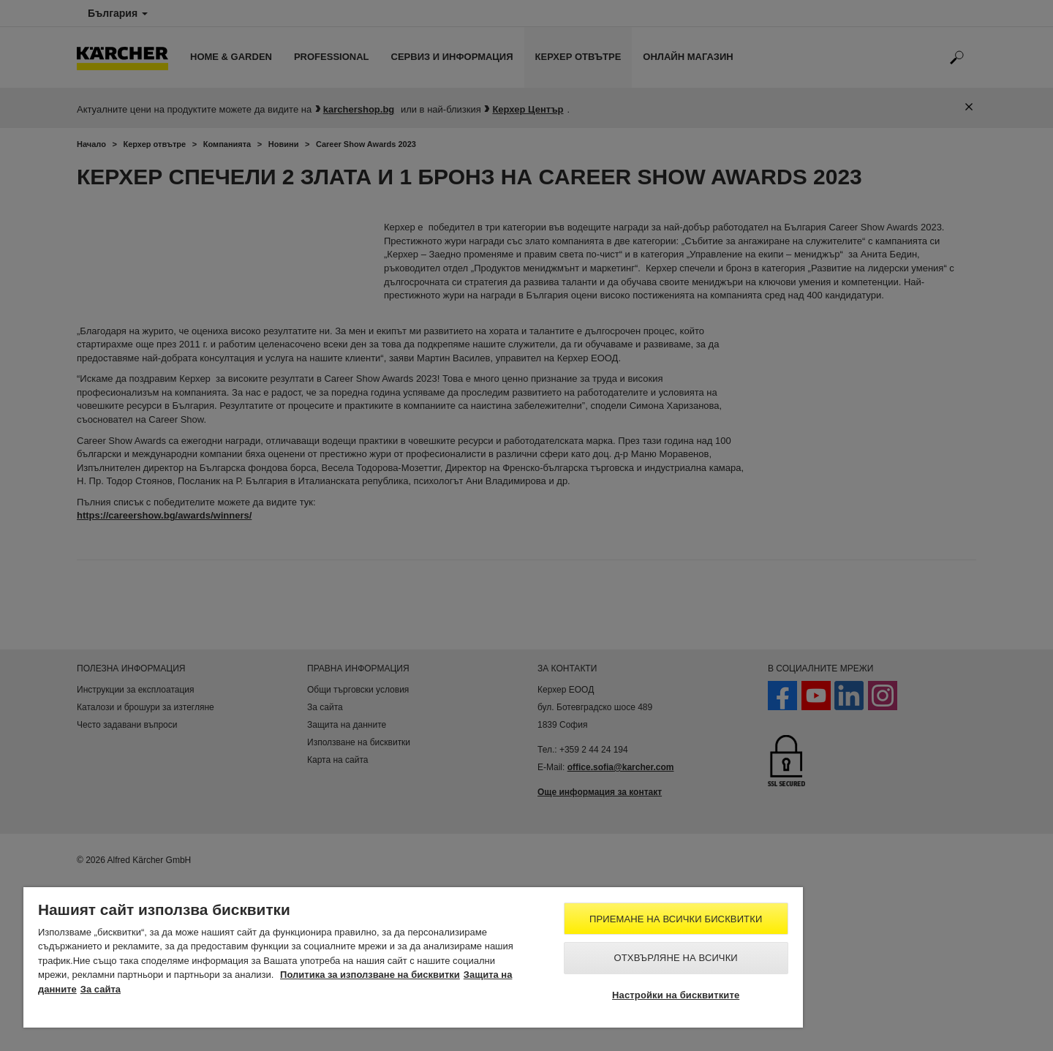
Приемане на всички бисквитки (675, 918)
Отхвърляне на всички (676, 957)
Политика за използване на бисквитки (370, 974)
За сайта (100, 989)
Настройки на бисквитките (675, 995)
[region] (413, 957)
